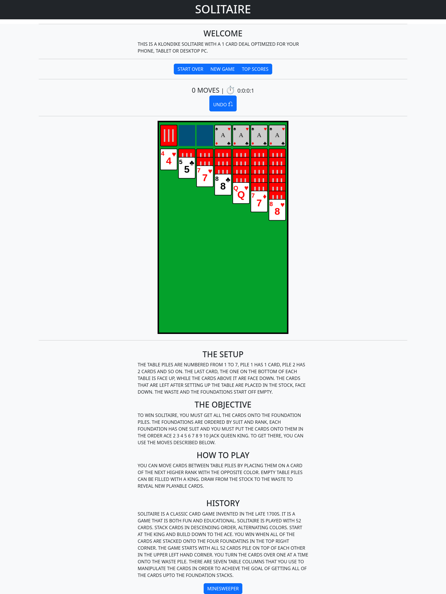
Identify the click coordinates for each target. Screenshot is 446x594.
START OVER (190, 69)
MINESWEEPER (223, 588)
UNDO (223, 103)
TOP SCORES (255, 69)
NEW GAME (222, 69)
